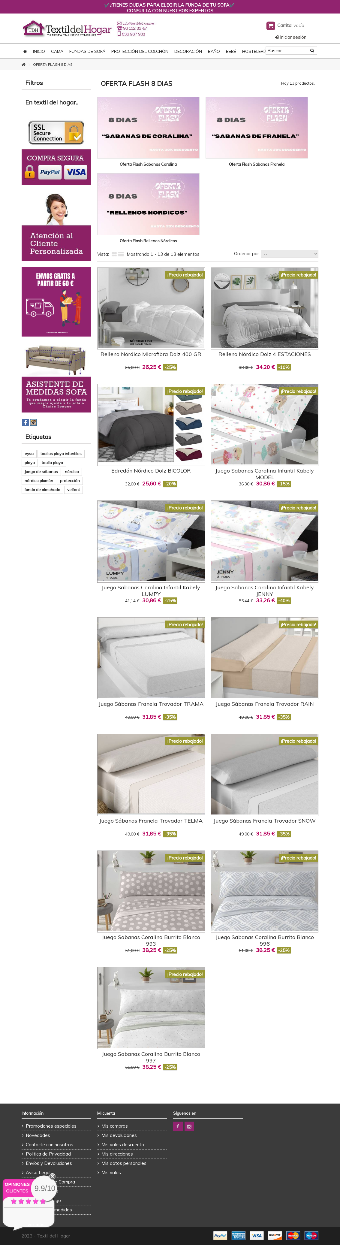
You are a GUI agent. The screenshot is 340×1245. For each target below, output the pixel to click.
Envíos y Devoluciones (49, 1163)
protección (70, 480)
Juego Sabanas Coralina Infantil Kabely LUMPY (151, 590)
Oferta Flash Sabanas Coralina (148, 164)
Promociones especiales (51, 1126)
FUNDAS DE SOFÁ (87, 51)
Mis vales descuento (122, 1144)
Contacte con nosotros (49, 1144)
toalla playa (52, 462)
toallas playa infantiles (61, 453)
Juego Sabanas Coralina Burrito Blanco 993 (151, 940)
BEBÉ (231, 51)
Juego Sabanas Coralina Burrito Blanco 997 (151, 1057)
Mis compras (114, 1126)
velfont (73, 489)
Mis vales (111, 1172)
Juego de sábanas (41, 471)
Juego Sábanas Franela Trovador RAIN (265, 703)
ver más (36, 1224)
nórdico (72, 471)
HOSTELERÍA (254, 51)
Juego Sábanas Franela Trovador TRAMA (151, 703)
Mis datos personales (123, 1163)
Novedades (38, 1135)
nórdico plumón (39, 480)
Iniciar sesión (290, 37)
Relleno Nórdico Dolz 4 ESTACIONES (264, 354)
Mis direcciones (117, 1154)
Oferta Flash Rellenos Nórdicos (148, 240)
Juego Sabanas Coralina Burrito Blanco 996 (265, 940)
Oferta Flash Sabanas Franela (256, 164)
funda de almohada (42, 489)
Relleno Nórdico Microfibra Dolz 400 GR (151, 354)
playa (30, 462)
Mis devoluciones (119, 1135)
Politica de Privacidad (48, 1154)
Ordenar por (246, 253)
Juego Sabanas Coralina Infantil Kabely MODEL (264, 474)
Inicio (39, 51)
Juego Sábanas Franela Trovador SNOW (265, 820)
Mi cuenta (106, 1113)
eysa (29, 453)
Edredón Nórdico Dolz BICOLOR (151, 470)
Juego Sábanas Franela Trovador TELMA (151, 820)
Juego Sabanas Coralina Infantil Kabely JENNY (264, 590)
